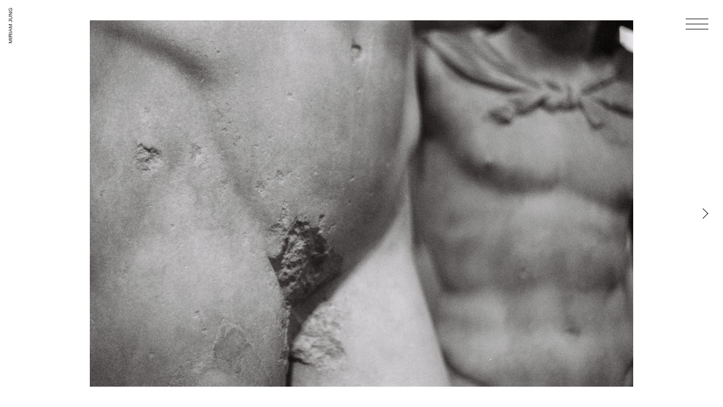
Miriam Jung (10, 26)
